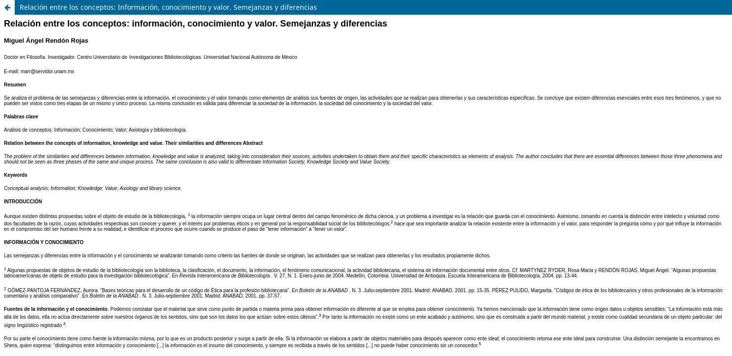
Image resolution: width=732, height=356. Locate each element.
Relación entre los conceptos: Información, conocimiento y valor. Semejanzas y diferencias (168, 7)
